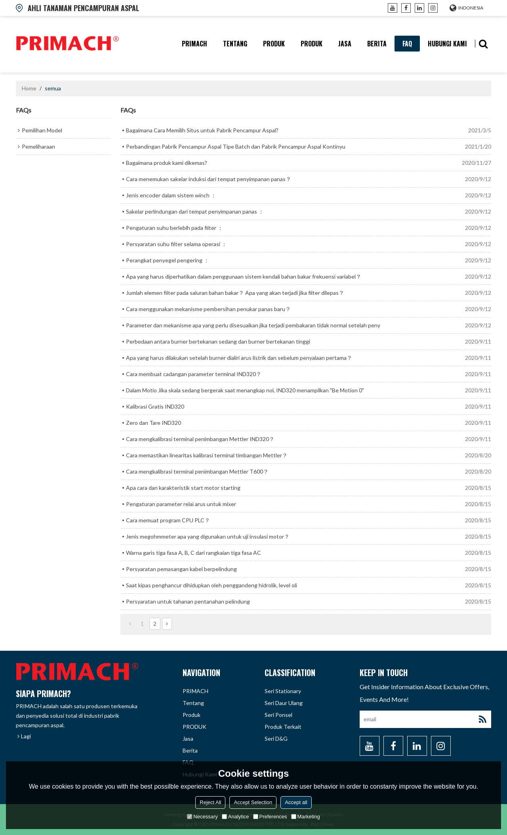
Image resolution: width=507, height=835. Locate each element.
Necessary (202, 817)
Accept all (296, 802)
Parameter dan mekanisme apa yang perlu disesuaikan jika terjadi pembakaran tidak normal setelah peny (253, 325)
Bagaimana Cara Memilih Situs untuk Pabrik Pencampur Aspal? (202, 130)
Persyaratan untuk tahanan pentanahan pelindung (188, 601)
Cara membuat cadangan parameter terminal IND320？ (193, 374)
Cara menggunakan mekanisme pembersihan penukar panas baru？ (208, 309)
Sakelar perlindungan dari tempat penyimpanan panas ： (195, 211)
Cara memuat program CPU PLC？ (168, 520)
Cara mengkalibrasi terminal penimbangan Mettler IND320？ (200, 439)
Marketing (305, 817)
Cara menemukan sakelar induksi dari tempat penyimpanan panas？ (208, 179)
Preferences (270, 817)
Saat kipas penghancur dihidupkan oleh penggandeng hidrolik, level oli (211, 585)
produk (274, 43)
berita (377, 43)
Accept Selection (253, 802)
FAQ (407, 43)
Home (29, 88)
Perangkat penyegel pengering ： (167, 260)
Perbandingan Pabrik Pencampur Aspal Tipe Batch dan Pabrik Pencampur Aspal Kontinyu (235, 146)
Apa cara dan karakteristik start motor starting (183, 487)
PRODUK (311, 43)
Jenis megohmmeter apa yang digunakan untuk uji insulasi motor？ (208, 536)
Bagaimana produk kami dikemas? (166, 162)
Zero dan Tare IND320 (153, 422)
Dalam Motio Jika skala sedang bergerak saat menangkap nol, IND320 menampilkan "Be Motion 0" (245, 390)
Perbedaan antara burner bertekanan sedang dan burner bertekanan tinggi (218, 341)
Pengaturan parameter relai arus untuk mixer (181, 504)
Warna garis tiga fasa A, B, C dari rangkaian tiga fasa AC (193, 552)
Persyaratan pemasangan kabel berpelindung (181, 569)
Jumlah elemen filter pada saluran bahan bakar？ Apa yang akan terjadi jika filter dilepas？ (235, 292)
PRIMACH (194, 43)
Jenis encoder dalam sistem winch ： (171, 195)
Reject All (210, 802)
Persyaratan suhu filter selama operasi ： (176, 244)
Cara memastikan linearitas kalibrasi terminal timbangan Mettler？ (207, 455)
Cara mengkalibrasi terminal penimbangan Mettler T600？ (197, 471)
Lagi (26, 736)
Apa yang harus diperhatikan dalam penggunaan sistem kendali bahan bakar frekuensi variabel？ (243, 276)
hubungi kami (447, 43)
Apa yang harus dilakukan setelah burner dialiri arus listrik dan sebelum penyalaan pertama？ (239, 357)
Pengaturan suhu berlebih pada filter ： (174, 227)
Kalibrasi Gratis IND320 (155, 406)
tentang (235, 43)
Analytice (235, 817)
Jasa (344, 43)
